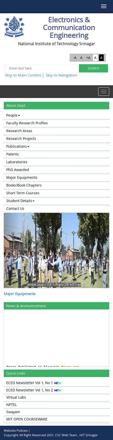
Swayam (13, 411)
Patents (12, 154)
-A (74, 57)
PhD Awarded (17, 169)
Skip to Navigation (61, 74)
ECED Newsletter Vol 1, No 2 (29, 390)
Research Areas (19, 130)
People (13, 115)
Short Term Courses (22, 193)
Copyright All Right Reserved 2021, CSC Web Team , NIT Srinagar (51, 435)
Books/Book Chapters (24, 185)
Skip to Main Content (23, 74)
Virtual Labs (16, 397)
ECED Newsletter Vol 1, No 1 (29, 382)
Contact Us (15, 208)
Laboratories (16, 161)
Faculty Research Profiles (27, 123)
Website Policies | (17, 430)
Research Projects (21, 138)
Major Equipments (21, 177)
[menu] (56, 162)
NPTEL (11, 404)
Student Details (20, 200)
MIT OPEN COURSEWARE (26, 419)
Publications (17, 146)
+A (88, 57)
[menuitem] (56, 116)
